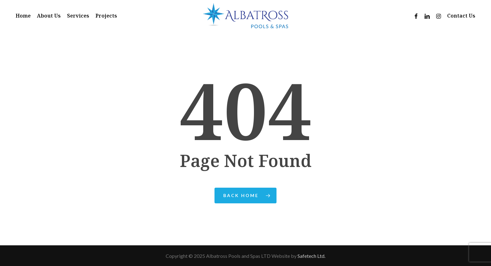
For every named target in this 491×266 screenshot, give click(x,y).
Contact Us (461, 16)
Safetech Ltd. (311, 256)
